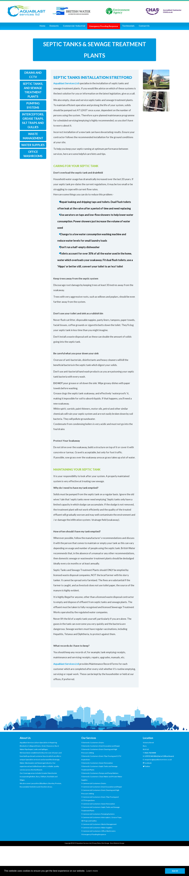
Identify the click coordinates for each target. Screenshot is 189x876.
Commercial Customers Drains (94, 783)
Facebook (148, 763)
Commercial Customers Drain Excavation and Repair (102, 787)
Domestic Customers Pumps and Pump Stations (100, 773)
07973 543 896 (151, 756)
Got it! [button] (175, 871)
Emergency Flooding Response (94, 834)
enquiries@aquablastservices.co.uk (158, 759)
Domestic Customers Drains (93, 742)
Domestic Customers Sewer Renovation (97, 763)
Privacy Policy (96, 843)
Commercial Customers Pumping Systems (98, 814)
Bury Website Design (117, 843)
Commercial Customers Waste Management (99, 824)
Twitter (147, 766)
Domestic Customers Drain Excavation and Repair (101, 746)
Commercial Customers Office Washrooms (99, 831)
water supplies (33, 145)
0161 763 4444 (150, 753)
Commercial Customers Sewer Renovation (98, 804)
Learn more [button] (92, 871)
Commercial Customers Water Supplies (97, 828)
